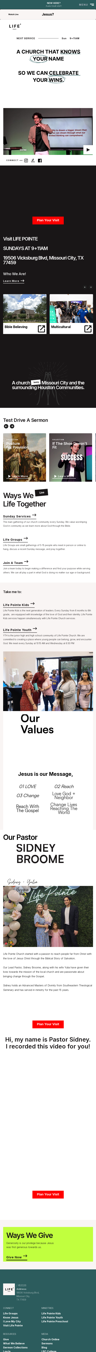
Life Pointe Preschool (55, 1321)
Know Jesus (10, 1317)
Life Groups (10, 1313)
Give (6, 1339)
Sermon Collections (15, 1347)
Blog (44, 1347)
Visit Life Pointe (13, 1325)
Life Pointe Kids (51, 1313)
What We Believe (14, 1343)
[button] (86, 4)
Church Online (50, 1339)
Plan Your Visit (48, 223)
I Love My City (12, 1321)
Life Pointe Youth (52, 1317)
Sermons (47, 1343)
